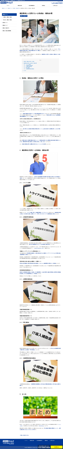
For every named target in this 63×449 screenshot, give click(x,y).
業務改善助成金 (41, 425)
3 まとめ (24, 70)
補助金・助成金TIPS (16, 8)
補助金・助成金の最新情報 (7, 30)
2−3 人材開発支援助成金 (28, 66)
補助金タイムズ (4, 8)
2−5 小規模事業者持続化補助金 (29, 68)
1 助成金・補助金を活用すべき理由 (28, 61)
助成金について (5, 22)
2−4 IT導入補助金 (27, 67)
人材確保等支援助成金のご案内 (39, 248)
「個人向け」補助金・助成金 (7, 19)
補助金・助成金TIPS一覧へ (24, 435)
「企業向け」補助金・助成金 (7, 17)
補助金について (5, 25)
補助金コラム (10, 8)
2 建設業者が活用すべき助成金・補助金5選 (30, 63)
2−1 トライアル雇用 (27, 64)
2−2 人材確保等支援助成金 (28, 65)
